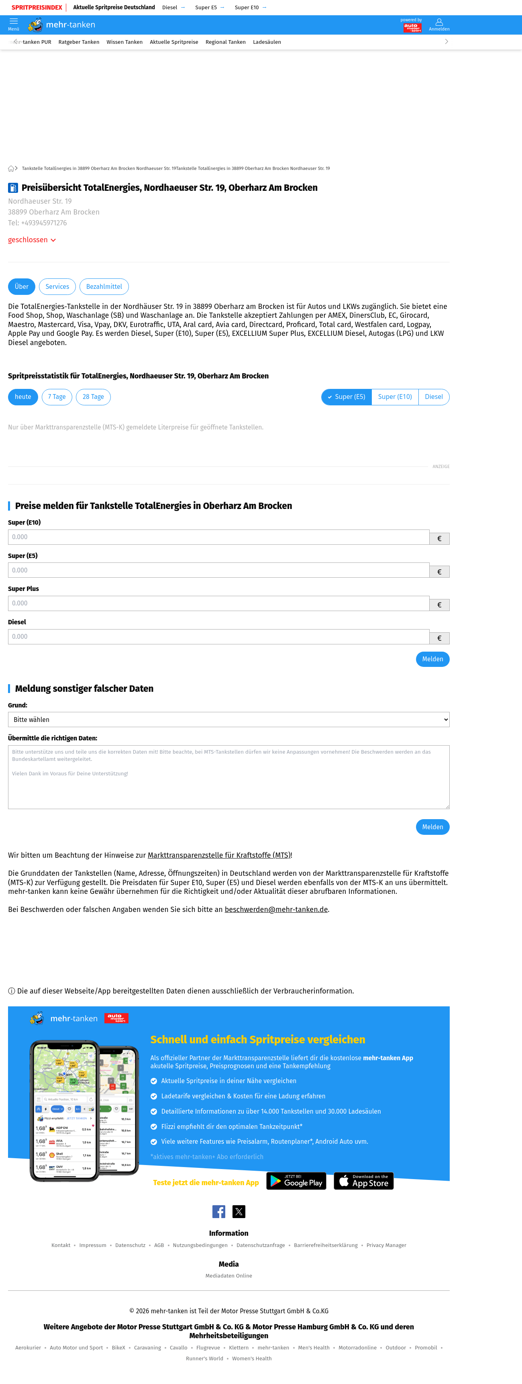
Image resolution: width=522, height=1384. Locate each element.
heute (23, 397)
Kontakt (60, 1245)
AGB (159, 1245)
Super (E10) (24, 522)
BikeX (118, 1347)
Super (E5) (22, 556)
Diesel (17, 622)
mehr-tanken (273, 1347)
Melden (433, 659)
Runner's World (204, 1358)
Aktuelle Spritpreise (174, 42)
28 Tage (93, 397)
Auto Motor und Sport (76, 1347)
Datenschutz (130, 1245)
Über (22, 286)
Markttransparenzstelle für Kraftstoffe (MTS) (219, 855)
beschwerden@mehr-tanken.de (276, 909)
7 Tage (56, 397)
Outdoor (395, 1347)
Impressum (92, 1245)
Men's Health (314, 1347)
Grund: (17, 705)
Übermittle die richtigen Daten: (52, 738)
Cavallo (179, 1347)
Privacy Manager (386, 1245)
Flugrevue (208, 1347)
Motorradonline (357, 1347)
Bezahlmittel (104, 286)
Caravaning (147, 1347)
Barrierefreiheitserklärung (326, 1245)
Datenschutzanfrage (261, 1245)
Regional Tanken (226, 42)
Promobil (426, 1347)
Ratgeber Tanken (79, 42)
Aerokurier (28, 1347)
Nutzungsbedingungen (200, 1245)
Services (57, 286)
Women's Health (252, 1358)
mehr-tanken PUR (29, 42)
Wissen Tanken (125, 42)
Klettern (239, 1347)
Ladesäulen (267, 42)
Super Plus (23, 589)
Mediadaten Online (229, 1275)
